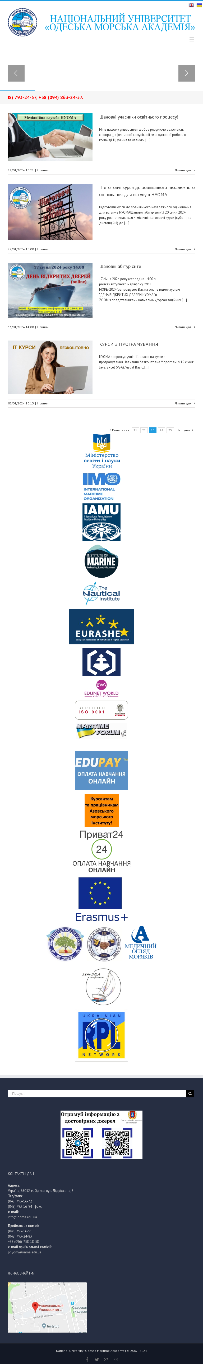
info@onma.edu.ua (22, 1217)
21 (135, 430)
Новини (43, 170)
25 (170, 430)
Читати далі (183, 170)
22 (144, 430)
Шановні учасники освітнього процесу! (138, 117)
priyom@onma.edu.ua (24, 1252)
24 (161, 430)
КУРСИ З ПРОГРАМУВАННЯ (128, 344)
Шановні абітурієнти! (120, 266)
